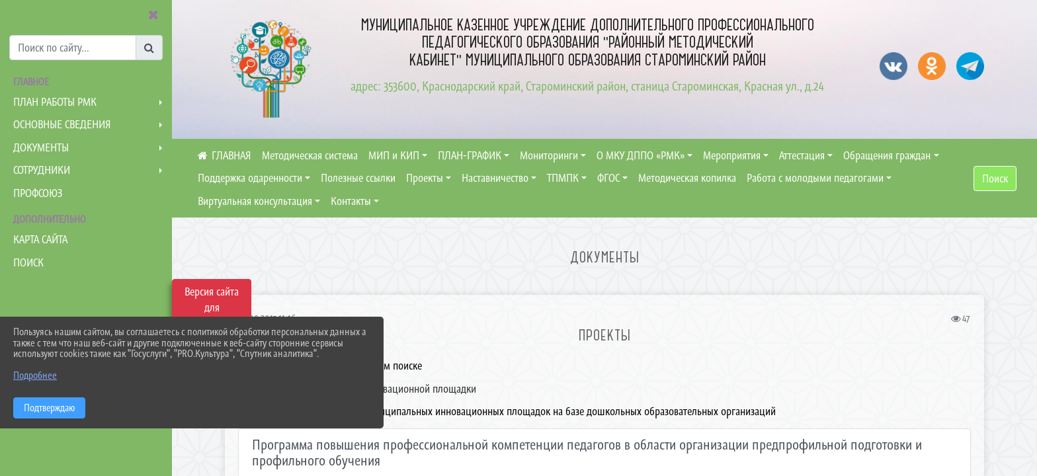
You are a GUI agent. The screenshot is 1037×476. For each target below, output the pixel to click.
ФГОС (608, 178)
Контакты (351, 201)
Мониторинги (549, 155)
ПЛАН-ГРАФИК (469, 155)
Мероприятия (732, 155)
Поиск (995, 178)
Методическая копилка (687, 178)
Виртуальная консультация (255, 201)
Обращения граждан (887, 155)
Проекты (424, 178)
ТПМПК (563, 178)
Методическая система (310, 155)
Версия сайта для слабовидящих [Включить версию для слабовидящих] (212, 307)
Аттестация (802, 155)
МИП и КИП (393, 155)
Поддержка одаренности (250, 178)
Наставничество (495, 178)
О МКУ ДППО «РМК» (640, 155)
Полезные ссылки (358, 178)
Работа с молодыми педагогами (815, 178)
